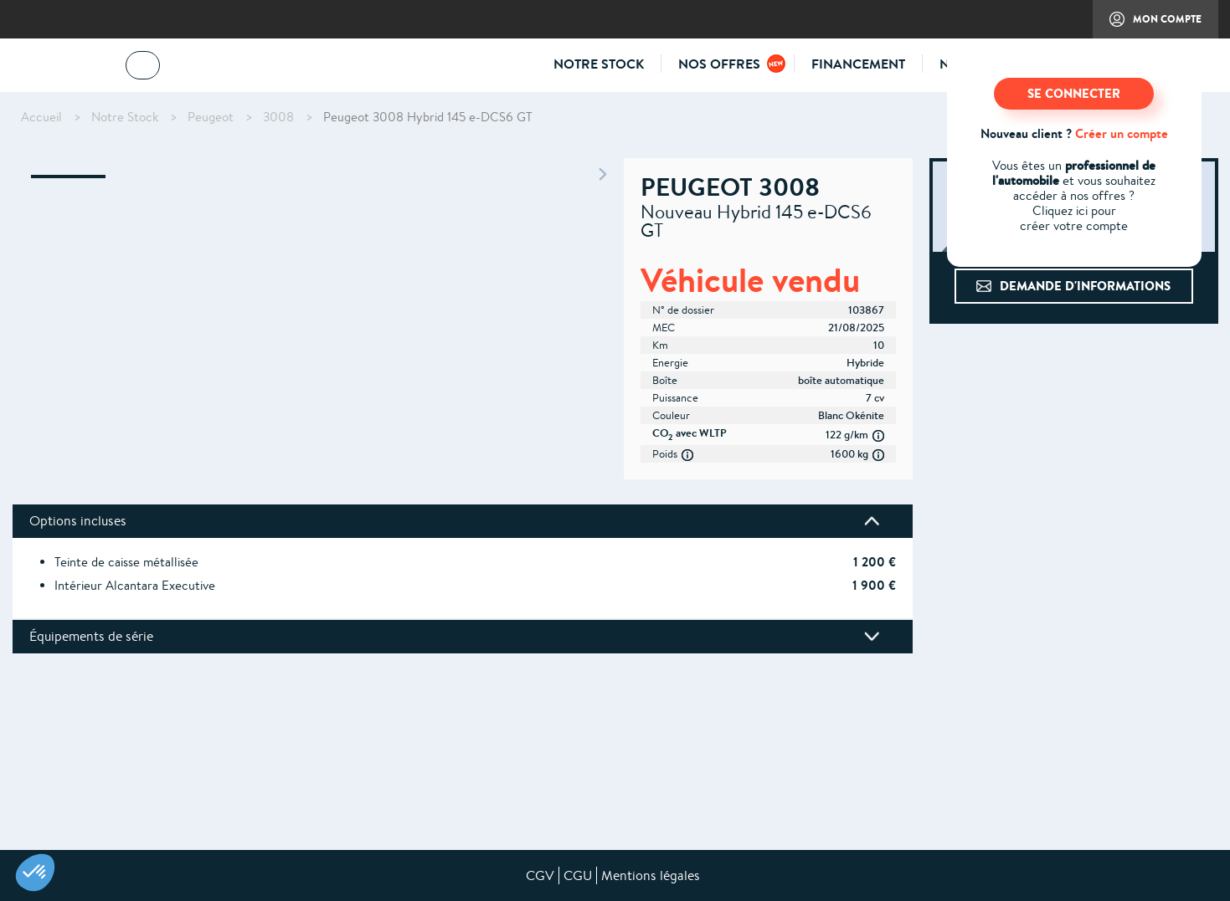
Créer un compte (1121, 133)
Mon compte (1147, 25)
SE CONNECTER (1073, 93)
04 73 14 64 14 (221, 68)
